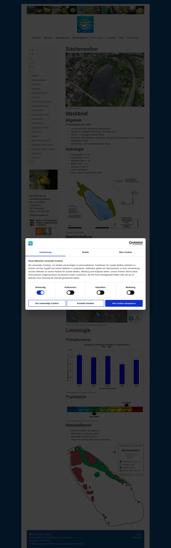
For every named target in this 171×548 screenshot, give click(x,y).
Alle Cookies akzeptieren (124, 303)
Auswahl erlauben (85, 303)
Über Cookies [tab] (125, 252)
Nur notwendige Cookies (47, 303)
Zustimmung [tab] (45, 252)
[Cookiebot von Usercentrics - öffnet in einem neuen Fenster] (131, 243)
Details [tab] (85, 252)
